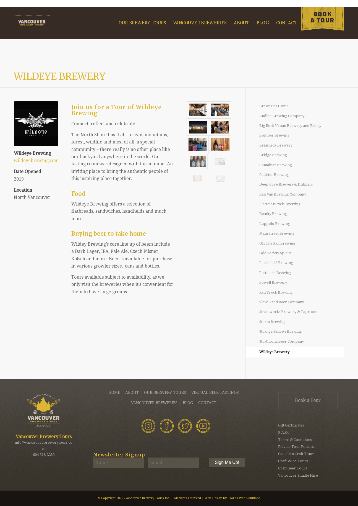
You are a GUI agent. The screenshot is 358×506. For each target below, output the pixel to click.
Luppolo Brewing (274, 224)
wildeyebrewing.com (36, 160)
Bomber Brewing (274, 135)
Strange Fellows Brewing (280, 331)
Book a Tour (308, 400)
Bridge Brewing (273, 155)
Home (114, 392)
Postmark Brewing (275, 273)
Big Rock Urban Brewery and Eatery (290, 126)
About (132, 392)
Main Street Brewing (276, 233)
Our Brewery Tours (165, 392)
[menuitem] (142, 23)
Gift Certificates (291, 425)
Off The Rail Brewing (277, 243)
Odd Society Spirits (275, 253)
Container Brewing (275, 165)
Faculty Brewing (273, 214)
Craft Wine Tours (293, 461)
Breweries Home (273, 106)
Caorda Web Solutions (244, 498)
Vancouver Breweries (154, 402)
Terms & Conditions (295, 440)
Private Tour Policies (296, 447)
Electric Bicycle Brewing (279, 204)
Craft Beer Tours (292, 468)
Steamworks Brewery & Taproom (288, 312)
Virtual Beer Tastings (215, 392)
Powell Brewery (273, 282)
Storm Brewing (272, 322)
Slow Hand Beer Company (281, 302)
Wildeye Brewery (60, 76)
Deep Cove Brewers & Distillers (286, 184)
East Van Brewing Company (282, 194)
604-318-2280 (43, 455)
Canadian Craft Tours (296, 454)
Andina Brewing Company (281, 116)
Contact (207, 402)
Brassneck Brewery (275, 145)
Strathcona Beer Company (281, 341)
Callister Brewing (274, 175)
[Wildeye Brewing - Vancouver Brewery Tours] (36, 123)
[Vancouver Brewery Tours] (32, 22)
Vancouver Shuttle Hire (298, 475)
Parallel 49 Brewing (276, 263)
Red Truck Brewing (276, 292)
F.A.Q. (283, 432)
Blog (188, 402)
